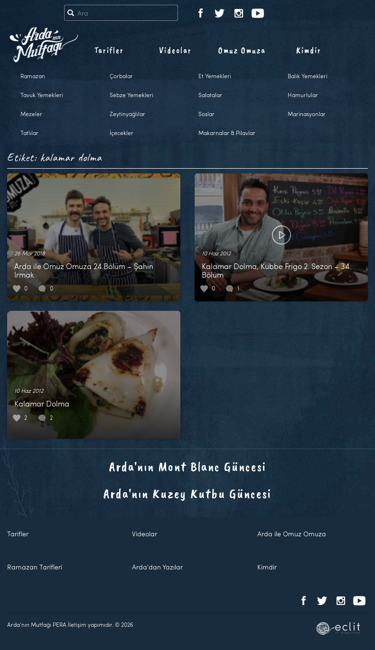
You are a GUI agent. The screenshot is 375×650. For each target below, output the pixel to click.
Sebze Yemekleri (131, 95)
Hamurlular (303, 95)
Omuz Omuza (242, 50)
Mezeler (31, 113)
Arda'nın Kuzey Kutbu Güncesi (187, 493)
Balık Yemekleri (308, 76)
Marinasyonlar (307, 113)
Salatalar (210, 95)
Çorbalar (121, 76)
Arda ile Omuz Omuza (291, 533)
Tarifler (109, 50)
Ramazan (32, 76)
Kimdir (308, 50)
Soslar (206, 113)
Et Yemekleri (214, 76)
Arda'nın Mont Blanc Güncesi (187, 466)
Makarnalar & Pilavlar (226, 132)
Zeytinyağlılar (127, 113)
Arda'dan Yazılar (157, 566)
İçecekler (121, 132)
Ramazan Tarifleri (34, 566)
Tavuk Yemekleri (41, 95)
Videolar (175, 50)
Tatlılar (29, 132)
